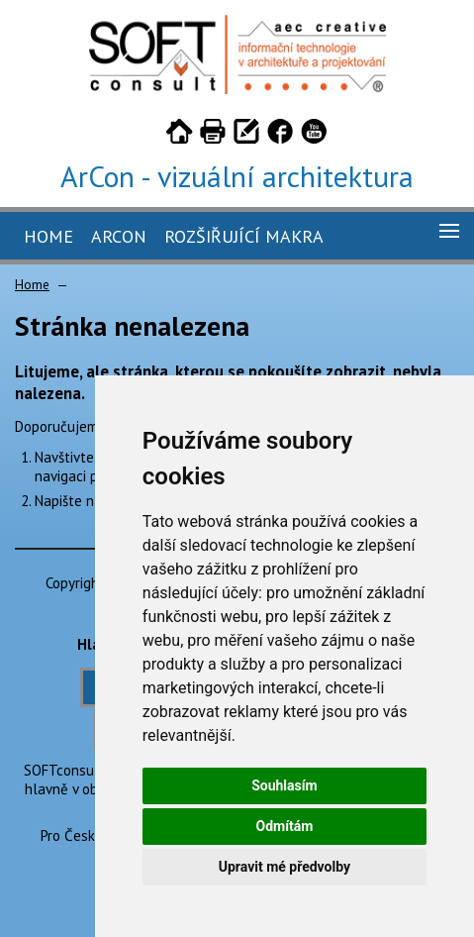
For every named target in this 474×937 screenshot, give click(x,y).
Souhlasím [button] (284, 785)
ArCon (118, 236)
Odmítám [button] (284, 826)
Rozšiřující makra (244, 236)
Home (48, 236)
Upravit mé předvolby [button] (284, 867)
